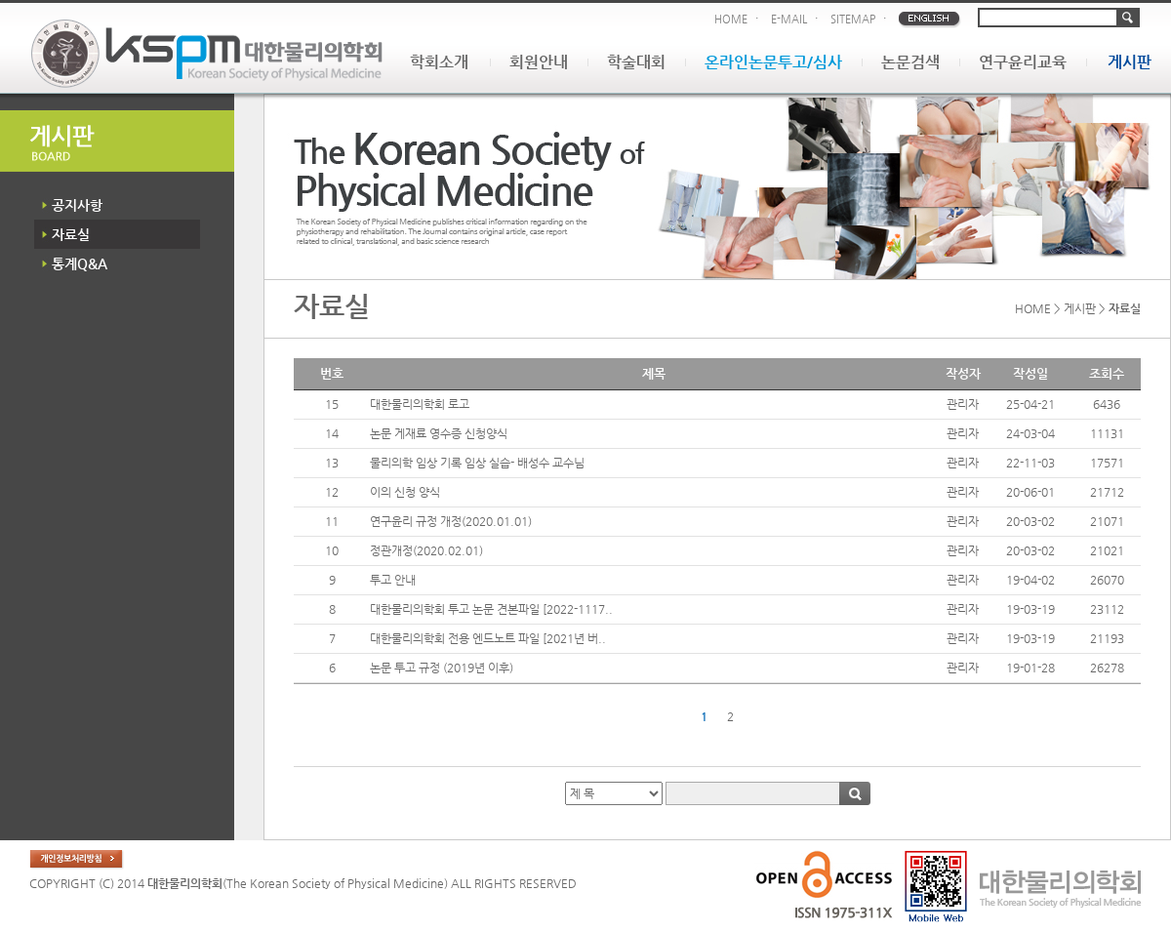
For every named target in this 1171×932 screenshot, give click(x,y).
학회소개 (439, 62)
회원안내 (538, 62)
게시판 (1129, 62)
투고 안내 (393, 580)
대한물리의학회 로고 (419, 404)
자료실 (71, 234)
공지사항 (77, 205)
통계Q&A (79, 263)
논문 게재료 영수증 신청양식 (438, 433)
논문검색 (910, 62)
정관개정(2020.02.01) (426, 550)
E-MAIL (789, 19)
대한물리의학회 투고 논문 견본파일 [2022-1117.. (491, 609)
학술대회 (636, 62)
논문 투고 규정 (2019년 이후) (441, 667)
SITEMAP (852, 19)
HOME (730, 19)
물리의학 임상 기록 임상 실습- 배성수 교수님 (477, 462)
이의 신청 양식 (405, 492)
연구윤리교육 (1023, 62)
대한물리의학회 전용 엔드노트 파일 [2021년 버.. (488, 638)
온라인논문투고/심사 (773, 62)
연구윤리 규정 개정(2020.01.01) (451, 521)
